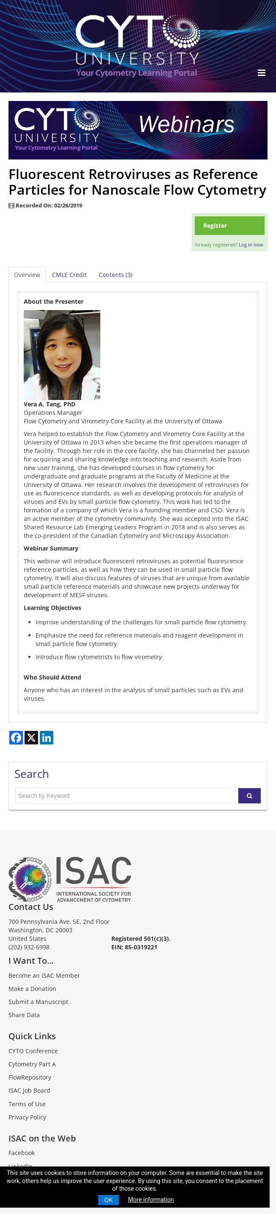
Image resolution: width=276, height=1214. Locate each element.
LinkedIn (20, 1166)
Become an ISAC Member (44, 975)
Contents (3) (115, 275)
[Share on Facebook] (16, 737)
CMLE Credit (69, 275)
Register (215, 225)
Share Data (24, 1015)
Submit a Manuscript (38, 1002)
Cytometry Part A (32, 1064)
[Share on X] (31, 737)
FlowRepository (29, 1077)
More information (151, 1199)
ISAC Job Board (29, 1090)
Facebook (21, 1153)
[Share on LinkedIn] (46, 737)
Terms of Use (27, 1104)
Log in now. (252, 244)
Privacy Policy (27, 1117)
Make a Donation (32, 989)
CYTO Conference (33, 1051)
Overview (27, 275)
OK (108, 1200)
